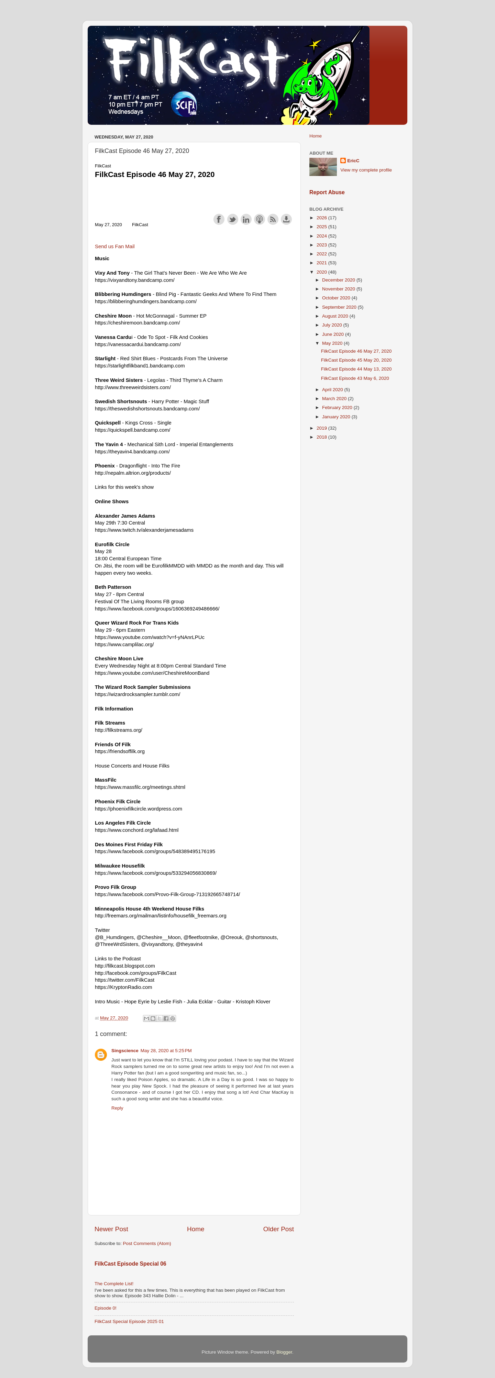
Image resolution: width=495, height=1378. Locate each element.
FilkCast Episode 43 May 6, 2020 (355, 378)
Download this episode (286, 219)
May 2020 (333, 343)
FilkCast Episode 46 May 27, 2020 (356, 351)
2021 (322, 262)
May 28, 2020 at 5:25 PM (166, 1050)
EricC (353, 160)
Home (195, 1229)
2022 (322, 253)
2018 (322, 437)
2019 (322, 428)
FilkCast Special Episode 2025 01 (129, 1321)
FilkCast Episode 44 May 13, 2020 (356, 369)
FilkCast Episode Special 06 (130, 1264)
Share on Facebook (218, 219)
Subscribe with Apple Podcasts (259, 219)
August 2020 (336, 316)
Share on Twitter (232, 219)
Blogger (284, 1352)
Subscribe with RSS (272, 219)
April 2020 (333, 389)
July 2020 (332, 325)
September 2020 (340, 307)
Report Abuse (327, 192)
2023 (322, 244)
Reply (117, 1108)
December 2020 (339, 280)
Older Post (278, 1229)
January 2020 (337, 416)
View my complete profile (366, 170)
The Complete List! (114, 1283)
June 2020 (333, 334)
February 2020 (338, 407)
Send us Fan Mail (115, 246)
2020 (322, 272)
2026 (322, 217)
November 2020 (339, 288)
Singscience (125, 1050)
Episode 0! (106, 1308)
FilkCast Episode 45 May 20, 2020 (356, 360)
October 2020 (337, 297)
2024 (322, 236)
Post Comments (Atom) (147, 1243)
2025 (322, 226)
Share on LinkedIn (246, 219)
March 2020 (335, 398)
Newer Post (111, 1229)
